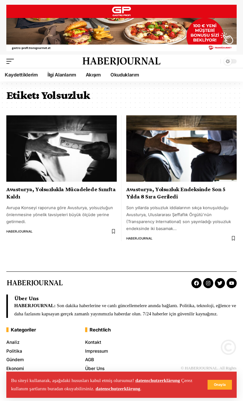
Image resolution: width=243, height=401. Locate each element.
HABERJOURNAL (19, 233)
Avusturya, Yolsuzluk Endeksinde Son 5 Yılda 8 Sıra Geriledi (175, 195)
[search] (214, 63)
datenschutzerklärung (158, 380)
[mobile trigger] (11, 63)
